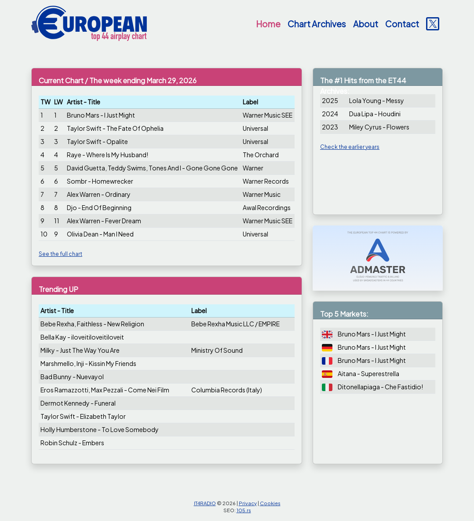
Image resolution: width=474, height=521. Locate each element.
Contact (402, 23)
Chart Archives (317, 23)
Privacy (248, 503)
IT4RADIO (205, 503)
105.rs (244, 510)
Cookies (270, 503)
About (365, 23)
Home (268, 23)
